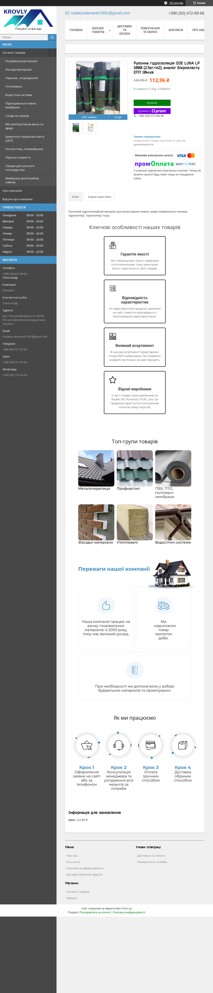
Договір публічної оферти (84, 874)
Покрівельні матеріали (21, 61)
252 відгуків (176, 3)
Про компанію (12, 191)
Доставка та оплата (124, 30)
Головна (76, 30)
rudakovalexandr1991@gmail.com (25, 336)
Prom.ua (127, 908)
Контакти (176, 30)
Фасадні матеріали (18, 69)
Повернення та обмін (150, 30)
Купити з (152, 111)
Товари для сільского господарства (19, 168)
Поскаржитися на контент (95, 912)
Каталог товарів (14, 52)
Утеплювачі (13, 86)
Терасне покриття (18, 157)
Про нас (198, 30)
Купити (152, 103)
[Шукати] (52, 37)
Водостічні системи (18, 95)
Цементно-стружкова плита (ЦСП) (24, 138)
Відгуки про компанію (18, 199)
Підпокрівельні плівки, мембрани (21, 105)
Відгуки (72, 898)
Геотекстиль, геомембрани (24, 149)
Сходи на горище (17, 116)
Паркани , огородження (21, 78)
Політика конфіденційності (85, 868)
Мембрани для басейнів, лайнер (22, 180)
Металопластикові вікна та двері (24, 126)
